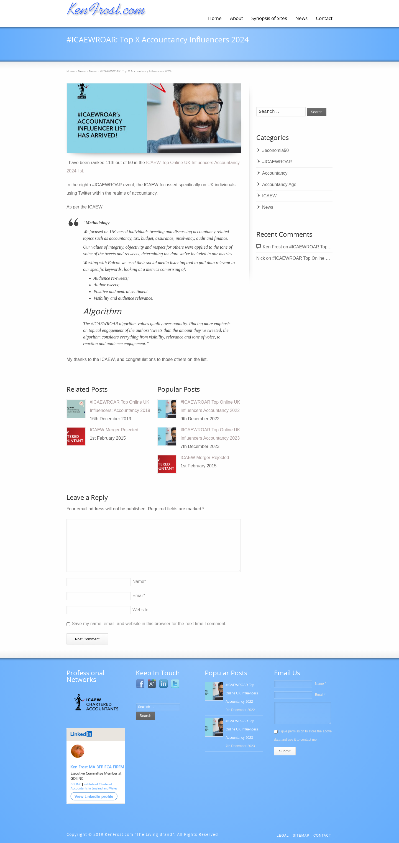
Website (140, 609)
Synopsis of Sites (269, 18)
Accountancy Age (279, 184)
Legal (283, 835)
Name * (320, 684)
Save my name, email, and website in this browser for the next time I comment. (149, 623)
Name (139, 581)
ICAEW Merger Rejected (114, 429)
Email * (320, 695)
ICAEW (204, 50)
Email (138, 595)
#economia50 (275, 150)
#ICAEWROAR (172, 50)
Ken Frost (272, 247)
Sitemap (301, 835)
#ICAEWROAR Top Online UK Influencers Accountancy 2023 (242, 729)
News (301, 18)
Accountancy (275, 173)
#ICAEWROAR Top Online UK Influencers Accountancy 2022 (332, 258)
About (236, 18)
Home (215, 18)
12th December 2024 (100, 50)
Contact (324, 18)
